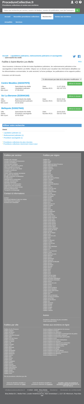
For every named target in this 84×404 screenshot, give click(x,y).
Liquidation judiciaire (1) (12, 133)
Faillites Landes (47, 242)
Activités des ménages (10, 159)
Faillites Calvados (48, 179)
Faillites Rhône (47, 281)
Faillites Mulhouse (9, 353)
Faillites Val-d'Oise (48, 298)
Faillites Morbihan (48, 264)
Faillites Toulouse (9, 372)
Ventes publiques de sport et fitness (53, 350)
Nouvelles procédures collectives (26, 17)
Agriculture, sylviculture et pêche (13, 165)
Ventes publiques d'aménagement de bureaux (56, 329)
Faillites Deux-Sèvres (49, 194)
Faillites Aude (47, 173)
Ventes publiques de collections (52, 332)
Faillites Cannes (8, 334)
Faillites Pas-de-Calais (49, 275)
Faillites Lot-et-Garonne (50, 251)
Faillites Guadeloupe (49, 211)
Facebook (50, 384)
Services (19, 22)
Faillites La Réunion (48, 240)
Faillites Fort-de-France (11, 338)
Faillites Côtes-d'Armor (49, 191)
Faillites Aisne (47, 161)
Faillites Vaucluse (48, 303)
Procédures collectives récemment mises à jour (20, 144)
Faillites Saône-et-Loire (49, 283)
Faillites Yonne (47, 309)
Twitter (24, 384)
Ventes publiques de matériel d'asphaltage (55, 344)
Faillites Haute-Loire (49, 219)
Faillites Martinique (48, 258)
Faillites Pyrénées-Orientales (51, 280)
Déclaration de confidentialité (70, 390)
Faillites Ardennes (48, 169)
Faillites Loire (47, 245)
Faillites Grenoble (9, 340)
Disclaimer (54, 390)
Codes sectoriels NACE (50, 321)
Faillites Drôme (47, 199)
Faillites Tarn (46, 293)
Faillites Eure (47, 202)
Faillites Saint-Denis (10, 365)
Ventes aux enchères (63, 17)
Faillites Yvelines (48, 310)
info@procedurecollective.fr (15, 390)
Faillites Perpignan (9, 361)
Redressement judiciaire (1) (14, 135)
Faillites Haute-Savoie (49, 223)
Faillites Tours (8, 373)
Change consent (43, 392)
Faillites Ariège (47, 170)
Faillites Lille (7, 343)
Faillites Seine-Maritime (50, 289)
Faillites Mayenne (48, 260)
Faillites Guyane (47, 213)
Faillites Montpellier (9, 350)
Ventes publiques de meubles (51, 347)
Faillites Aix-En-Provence (11, 329)
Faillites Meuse (47, 263)
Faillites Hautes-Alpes (49, 226)
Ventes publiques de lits (50, 338)
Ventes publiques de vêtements (52, 353)
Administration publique (11, 164)
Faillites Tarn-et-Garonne (50, 295)
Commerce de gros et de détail (13, 169)
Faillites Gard (47, 207)
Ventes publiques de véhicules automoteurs (55, 352)
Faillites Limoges (9, 344)
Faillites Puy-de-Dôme (49, 277)
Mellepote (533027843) (12, 108)
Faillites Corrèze (48, 187)
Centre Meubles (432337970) (15, 83)
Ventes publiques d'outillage (51, 349)
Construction (7, 172)
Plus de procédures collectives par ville (15, 376)
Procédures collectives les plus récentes (17, 142)
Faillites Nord (47, 269)
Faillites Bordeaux (9, 332)
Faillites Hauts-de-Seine (50, 229)
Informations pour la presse (12, 201)
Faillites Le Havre (9, 341)
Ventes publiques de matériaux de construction (56, 343)
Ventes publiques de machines (52, 341)
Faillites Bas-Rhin (48, 176)
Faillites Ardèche (48, 167)
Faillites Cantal (47, 181)
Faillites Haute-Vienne (49, 225)
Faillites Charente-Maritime (51, 184)
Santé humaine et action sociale (13, 187)
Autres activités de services (12, 167)
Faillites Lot (46, 249)
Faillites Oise (47, 271)
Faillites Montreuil (9, 352)
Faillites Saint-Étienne (10, 367)
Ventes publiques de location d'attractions (55, 340)
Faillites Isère (47, 237)
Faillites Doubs (47, 197)
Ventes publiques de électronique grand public (56, 337)
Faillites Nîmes (8, 358)
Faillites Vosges (47, 307)
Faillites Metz (8, 349)
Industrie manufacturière (11, 181)
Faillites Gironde (48, 210)
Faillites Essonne (48, 201)
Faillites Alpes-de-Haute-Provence (53, 164)
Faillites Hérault (47, 231)
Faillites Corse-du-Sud (49, 188)
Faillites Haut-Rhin (48, 214)
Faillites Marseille (9, 347)
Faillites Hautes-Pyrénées (50, 228)
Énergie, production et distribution (14, 176)
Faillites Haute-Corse (49, 216)
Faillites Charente (48, 182)
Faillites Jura (46, 239)
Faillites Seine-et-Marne (50, 287)
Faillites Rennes (8, 364)
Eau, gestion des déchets (11, 175)
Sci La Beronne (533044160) (15, 95)
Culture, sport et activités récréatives (14, 173)
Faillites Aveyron (48, 175)
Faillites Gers (47, 208)
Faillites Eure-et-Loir (49, 204)
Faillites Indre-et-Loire (49, 236)
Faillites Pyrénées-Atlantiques (51, 278)
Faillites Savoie (47, 286)
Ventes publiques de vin (50, 355)
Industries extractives (10, 182)
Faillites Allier (47, 162)
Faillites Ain (46, 159)
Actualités (8, 22)
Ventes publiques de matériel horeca (53, 346)
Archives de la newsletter (11, 202)
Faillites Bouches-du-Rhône (51, 178)
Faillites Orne (47, 272)
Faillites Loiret (47, 248)
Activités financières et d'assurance (14, 161)
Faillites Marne (47, 257)
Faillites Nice (8, 356)
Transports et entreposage (11, 190)
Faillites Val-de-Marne (49, 299)
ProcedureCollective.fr (18, 2)
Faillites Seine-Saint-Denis (50, 290)
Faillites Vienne (47, 306)
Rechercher (47, 17)
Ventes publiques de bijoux (51, 330)
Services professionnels (11, 188)
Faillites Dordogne (48, 196)
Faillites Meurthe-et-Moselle (51, 261)
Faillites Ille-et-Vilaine (49, 232)
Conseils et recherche (10, 170)
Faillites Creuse (47, 193)
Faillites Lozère (47, 252)
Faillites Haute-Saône (49, 222)
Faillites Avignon (9, 330)
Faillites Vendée (47, 304)
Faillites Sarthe (47, 284)
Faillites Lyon (8, 346)
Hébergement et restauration (12, 179)
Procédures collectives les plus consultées (55, 319)
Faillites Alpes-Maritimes (50, 165)
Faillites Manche (48, 255)
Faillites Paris (47, 274)
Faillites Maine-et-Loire (49, 254)
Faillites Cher (47, 185)
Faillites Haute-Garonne (50, 217)
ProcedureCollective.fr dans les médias (15, 199)
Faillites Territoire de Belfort (51, 296)
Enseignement (8, 178)
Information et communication (12, 184)
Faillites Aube (47, 172)
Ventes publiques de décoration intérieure (55, 335)
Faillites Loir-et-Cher (49, 243)
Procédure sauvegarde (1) (13, 138)
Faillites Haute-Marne (49, 220)
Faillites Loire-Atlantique (50, 246)
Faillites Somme (47, 292)
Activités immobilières (10, 162)
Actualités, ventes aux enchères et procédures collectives (67, 383)
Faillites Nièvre (47, 267)
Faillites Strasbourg (9, 369)
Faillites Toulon (8, 370)
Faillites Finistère (48, 205)
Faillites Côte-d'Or (48, 190)
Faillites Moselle (47, 266)
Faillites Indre (47, 234)
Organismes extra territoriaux (12, 185)
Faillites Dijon (8, 337)
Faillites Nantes (8, 355)
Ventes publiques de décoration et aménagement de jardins (60, 334)
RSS (80, 62)
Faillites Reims (8, 362)
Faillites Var (46, 301)
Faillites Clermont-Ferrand (11, 335)
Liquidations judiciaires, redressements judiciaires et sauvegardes (36, 56)
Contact (6, 198)
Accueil (7, 17)
